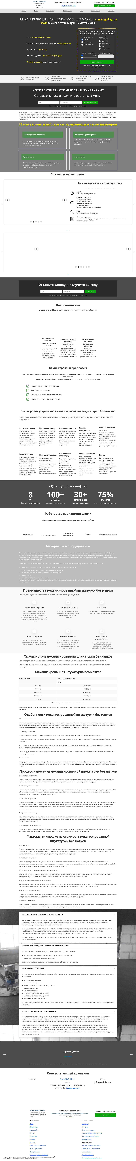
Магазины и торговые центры (92, 1133)
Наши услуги (34, 1127)
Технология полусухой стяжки (92, 1158)
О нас (31, 1124)
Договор (32, 1142)
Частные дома (86, 1139)
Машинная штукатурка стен (91, 1145)
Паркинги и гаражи (88, 1130)
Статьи (32, 1133)
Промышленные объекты (90, 1136)
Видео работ (34, 1130)
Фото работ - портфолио (38, 1145)
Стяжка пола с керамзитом (91, 1149)
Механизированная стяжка (39, 1155)
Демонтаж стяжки (88, 1155)
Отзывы (32, 1139)
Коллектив (33, 1136)
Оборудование (35, 1152)
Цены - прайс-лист (36, 1149)
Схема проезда (73, 1088)
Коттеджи (85, 1127)
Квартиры (85, 1124)
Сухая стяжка (86, 1152)
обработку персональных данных (101, 66)
